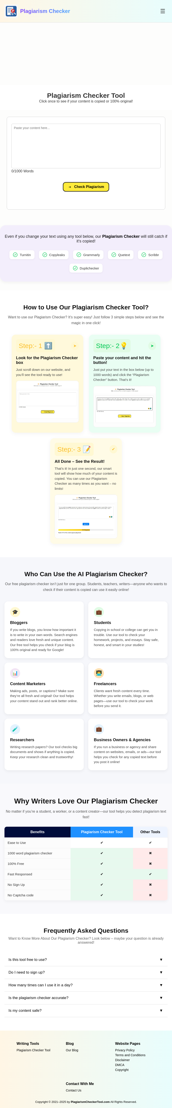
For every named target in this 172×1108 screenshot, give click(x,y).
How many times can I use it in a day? (41, 985)
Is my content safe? (25, 1010)
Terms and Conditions (130, 1055)
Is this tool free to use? (28, 960)
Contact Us (73, 1090)
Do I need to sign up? (27, 972)
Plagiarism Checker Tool (33, 1050)
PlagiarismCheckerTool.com (90, 1102)
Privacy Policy (125, 1050)
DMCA (119, 1065)
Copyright (122, 1070)
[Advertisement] (86, 54)
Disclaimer (122, 1060)
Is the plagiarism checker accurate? (38, 998)
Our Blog (72, 1050)
